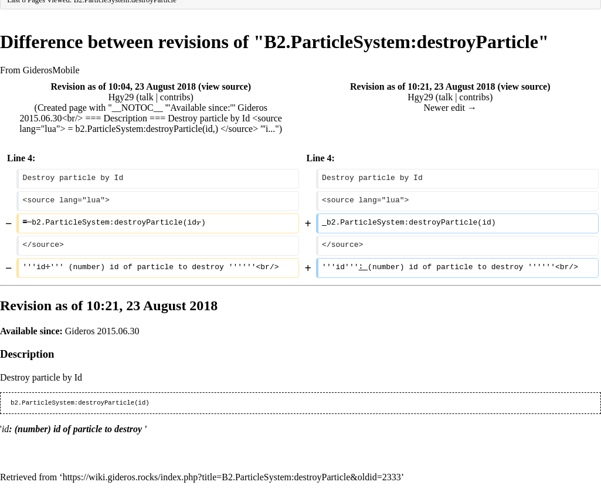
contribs (175, 97)
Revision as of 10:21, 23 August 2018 (422, 86)
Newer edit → (450, 108)
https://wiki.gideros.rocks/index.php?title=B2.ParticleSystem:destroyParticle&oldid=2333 (232, 477)
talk (147, 97)
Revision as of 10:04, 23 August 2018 (123, 86)
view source (224, 86)
